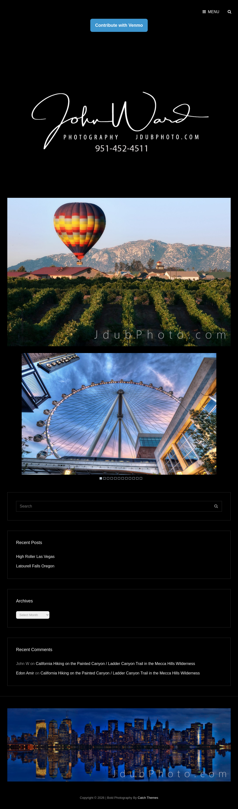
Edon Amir (25, 673)
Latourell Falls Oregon (35, 566)
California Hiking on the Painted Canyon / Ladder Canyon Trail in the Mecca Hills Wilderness (115, 664)
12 (141, 478)
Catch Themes (148, 798)
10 (133, 478)
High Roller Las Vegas (35, 556)
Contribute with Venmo (119, 25)
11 (137, 478)
